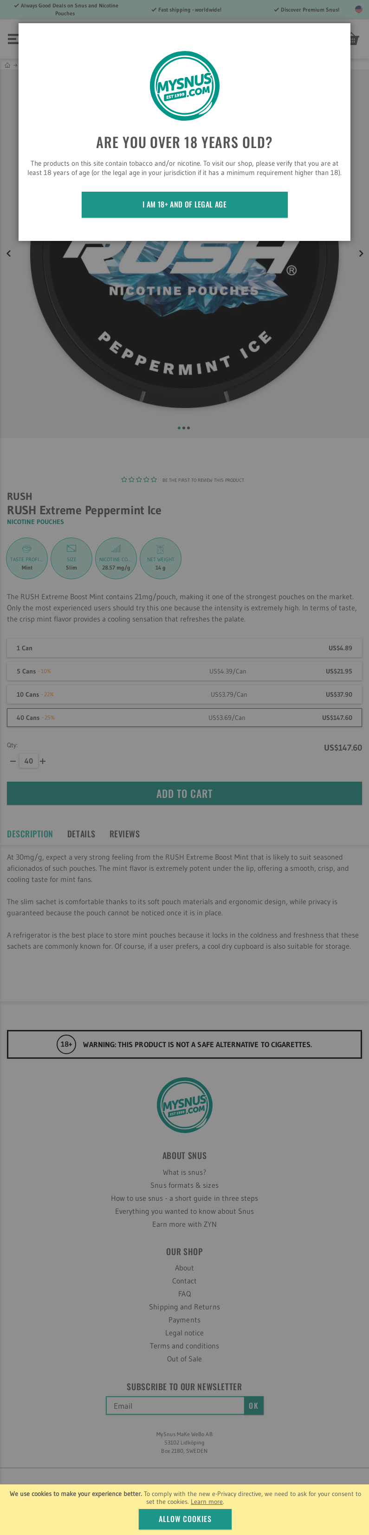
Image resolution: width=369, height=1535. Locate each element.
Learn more (207, 1501)
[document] (185, 1509)
